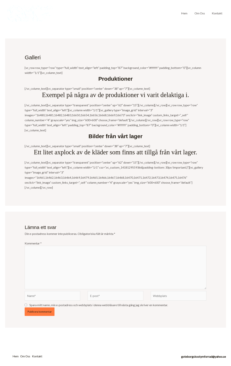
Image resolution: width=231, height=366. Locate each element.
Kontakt (218, 13)
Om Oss (201, 13)
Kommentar (33, 243)
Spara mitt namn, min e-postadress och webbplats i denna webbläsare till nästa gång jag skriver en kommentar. (98, 306)
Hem (187, 13)
